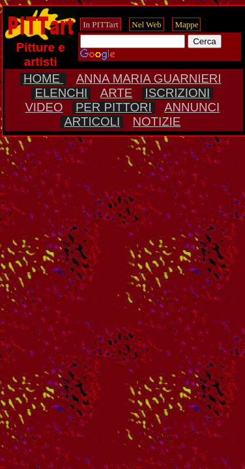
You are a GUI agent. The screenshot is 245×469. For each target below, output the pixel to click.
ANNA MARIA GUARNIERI (149, 78)
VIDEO (44, 107)
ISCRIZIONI (177, 93)
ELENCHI (61, 93)
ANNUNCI (192, 107)
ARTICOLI (92, 121)
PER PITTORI (114, 107)
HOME (43, 78)
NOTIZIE (157, 121)
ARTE (116, 93)
